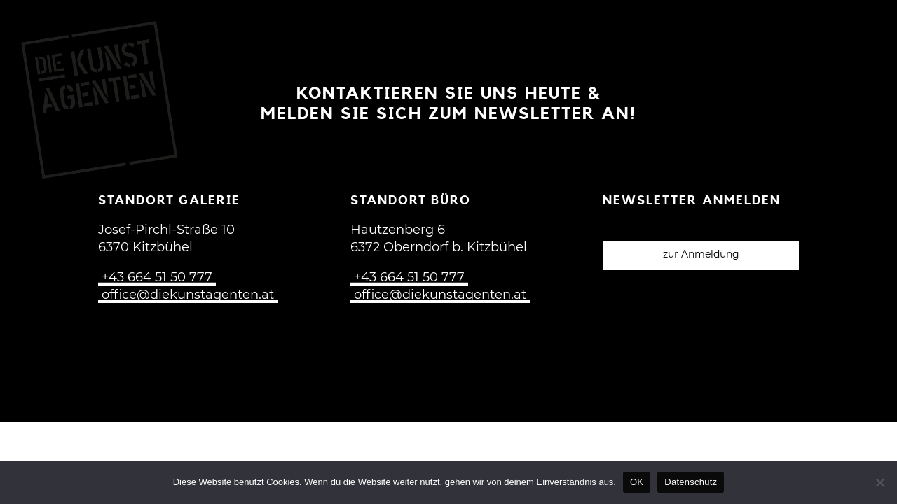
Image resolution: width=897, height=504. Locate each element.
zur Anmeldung (701, 255)
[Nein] (879, 482)
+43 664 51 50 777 (157, 278)
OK (636, 482)
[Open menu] (862, 29)
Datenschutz (690, 482)
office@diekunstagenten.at (188, 295)
